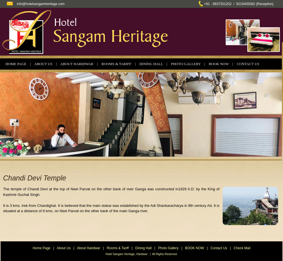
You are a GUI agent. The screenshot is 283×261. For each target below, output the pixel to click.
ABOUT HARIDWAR (76, 64)
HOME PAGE (16, 64)
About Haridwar (88, 248)
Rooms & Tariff (118, 248)
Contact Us (218, 248)
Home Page (41, 248)
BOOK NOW (219, 64)
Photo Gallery (168, 248)
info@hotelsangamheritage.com (41, 4)
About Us (64, 248)
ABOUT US (43, 64)
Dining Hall (143, 248)
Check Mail (242, 248)
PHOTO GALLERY (186, 64)
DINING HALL (151, 64)
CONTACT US (248, 64)
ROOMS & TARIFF (116, 64)
